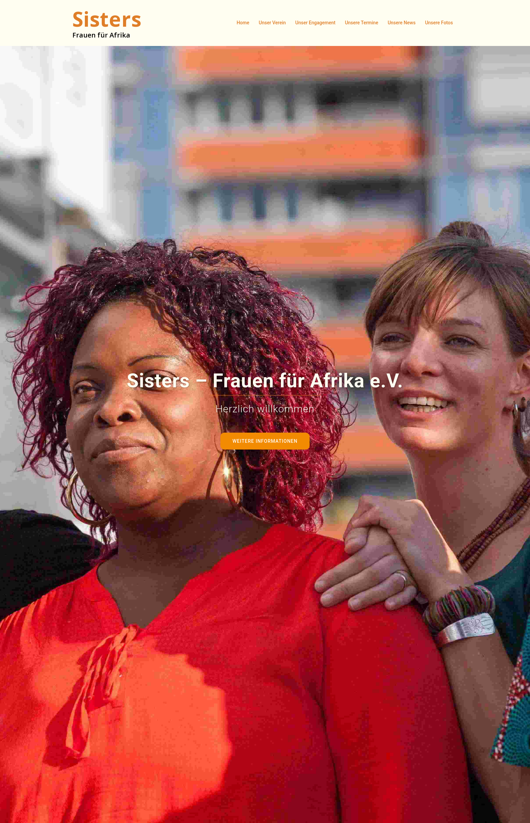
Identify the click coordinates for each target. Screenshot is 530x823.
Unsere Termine (361, 22)
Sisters (107, 19)
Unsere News (401, 22)
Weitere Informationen (265, 441)
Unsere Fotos (439, 22)
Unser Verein (272, 22)
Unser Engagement (315, 22)
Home (243, 22)
